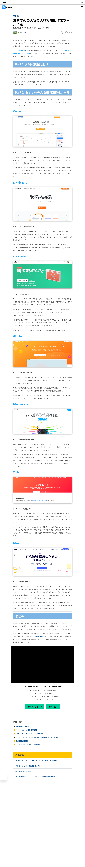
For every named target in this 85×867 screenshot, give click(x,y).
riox (25, 32)
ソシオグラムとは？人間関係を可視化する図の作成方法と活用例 (37, 737)
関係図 (16, 16)
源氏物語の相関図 (22, 741)
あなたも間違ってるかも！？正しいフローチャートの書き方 (35, 776)
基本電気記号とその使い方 (24, 771)
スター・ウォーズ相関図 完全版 (26, 730)
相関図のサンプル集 (22, 726)
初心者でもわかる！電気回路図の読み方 (28, 766)
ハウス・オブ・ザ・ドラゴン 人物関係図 (29, 734)
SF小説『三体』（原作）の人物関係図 (28, 745)
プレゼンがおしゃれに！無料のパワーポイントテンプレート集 (36, 760)
